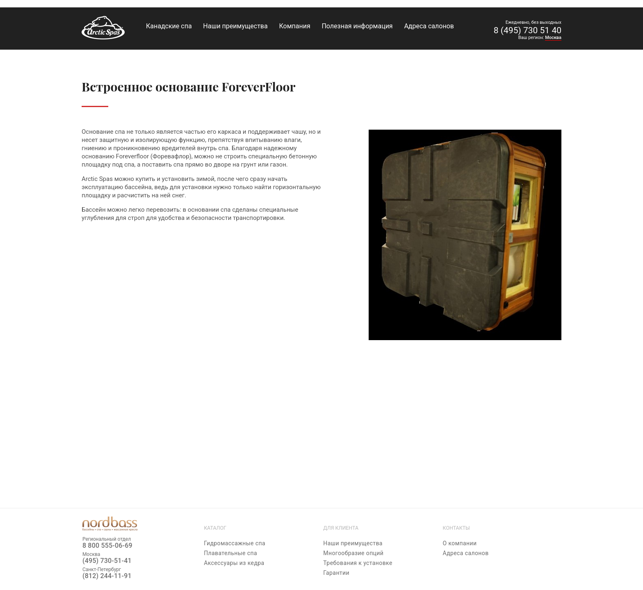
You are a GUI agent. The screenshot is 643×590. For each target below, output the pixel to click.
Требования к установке (357, 563)
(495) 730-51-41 (107, 561)
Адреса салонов (429, 26)
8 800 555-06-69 (107, 545)
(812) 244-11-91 (107, 576)
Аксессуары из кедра (234, 563)
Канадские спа (169, 26)
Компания (294, 26)
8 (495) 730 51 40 (527, 30)
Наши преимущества (235, 26)
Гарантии (336, 572)
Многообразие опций (353, 553)
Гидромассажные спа (234, 543)
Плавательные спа (230, 553)
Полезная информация (357, 26)
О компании (460, 543)
